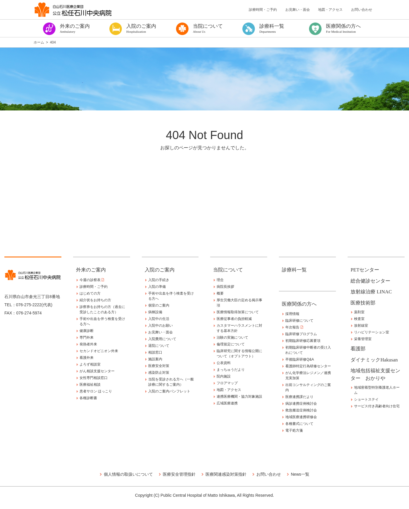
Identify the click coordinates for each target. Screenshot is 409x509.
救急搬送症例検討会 (301, 410)
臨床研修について (299, 320)
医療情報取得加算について (238, 312)
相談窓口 (155, 352)
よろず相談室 (90, 364)
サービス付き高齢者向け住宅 (377, 406)
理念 (220, 280)
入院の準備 (157, 287)
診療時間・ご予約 (263, 10)
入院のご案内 (160, 270)
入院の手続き (158, 280)
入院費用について (162, 339)
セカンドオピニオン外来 (99, 351)
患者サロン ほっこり (96, 391)
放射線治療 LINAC (371, 292)
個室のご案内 (158, 305)
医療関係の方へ (299, 304)
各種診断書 (88, 398)
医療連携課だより (299, 397)
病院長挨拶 (225, 287)
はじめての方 (90, 293)
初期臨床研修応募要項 (302, 341)
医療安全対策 (158, 366)
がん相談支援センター (97, 371)
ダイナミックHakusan (374, 360)
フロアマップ (227, 383)
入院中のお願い (160, 325)
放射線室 (361, 325)
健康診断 (87, 331)
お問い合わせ (361, 10)
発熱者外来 (88, 344)
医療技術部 (363, 303)
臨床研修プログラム (301, 334)
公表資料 (224, 363)
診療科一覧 (294, 270)
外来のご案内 (91, 270)
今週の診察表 (92, 280)
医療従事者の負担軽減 (234, 319)
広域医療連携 (227, 403)
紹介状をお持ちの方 (95, 300)
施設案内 (155, 359)
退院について (158, 346)
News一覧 (300, 474)
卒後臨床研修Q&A (299, 359)
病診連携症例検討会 (301, 403)
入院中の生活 (158, 319)
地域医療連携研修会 (301, 417)
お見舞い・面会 (297, 10)
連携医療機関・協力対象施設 (239, 396)
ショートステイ (366, 399)
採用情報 (292, 314)
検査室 (359, 319)
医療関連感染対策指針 (226, 474)
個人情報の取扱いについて (128, 474)
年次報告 (294, 327)
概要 (220, 293)
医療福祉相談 (90, 384)
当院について (228, 270)
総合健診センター (370, 281)
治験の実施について (232, 337)
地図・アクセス (330, 10)
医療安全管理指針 (179, 474)
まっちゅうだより (231, 370)
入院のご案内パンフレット (169, 391)
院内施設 (224, 376)
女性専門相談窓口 (94, 378)
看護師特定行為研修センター (308, 366)
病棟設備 (155, 312)
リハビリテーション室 (371, 332)
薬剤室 (359, 312)
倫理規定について (231, 344)
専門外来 (87, 337)
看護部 (358, 349)
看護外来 (87, 358)
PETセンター (365, 270)
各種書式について (299, 424)
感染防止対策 (158, 373)
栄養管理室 (363, 339)
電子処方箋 (294, 430)
